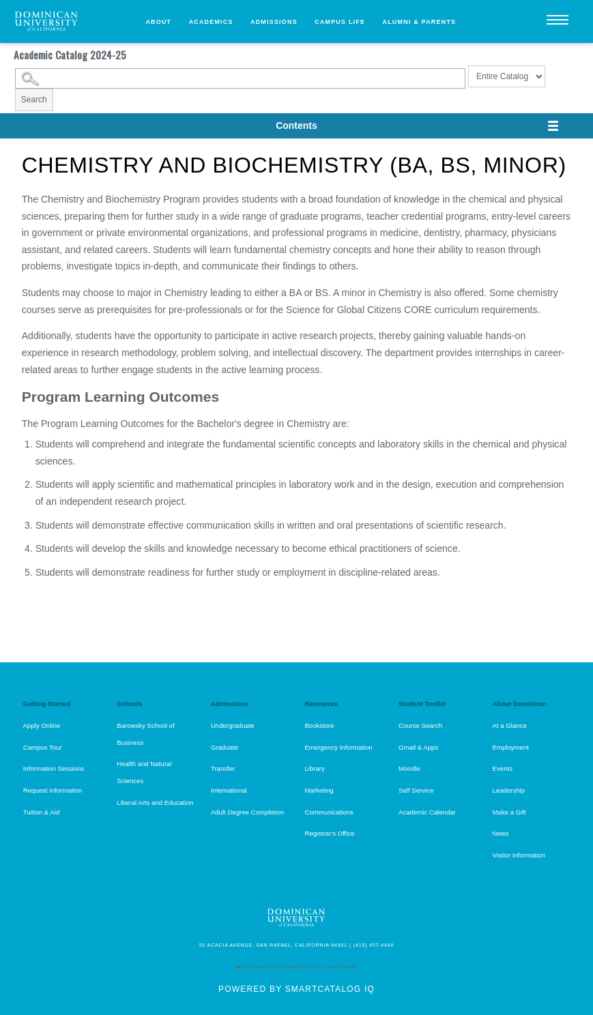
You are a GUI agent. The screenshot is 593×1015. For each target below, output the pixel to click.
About (158, 21)
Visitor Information (519, 855)
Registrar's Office (329, 833)
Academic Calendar (427, 812)
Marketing (318, 790)
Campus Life (340, 21)
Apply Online (41, 725)
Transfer (223, 768)
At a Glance (510, 725)
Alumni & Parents (420, 21)
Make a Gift (509, 812)
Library (314, 768)
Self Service (416, 790)
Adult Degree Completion (247, 812)
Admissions (274, 21)
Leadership (509, 790)
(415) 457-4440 (373, 945)
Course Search (420, 725)
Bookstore (319, 725)
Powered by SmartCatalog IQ (296, 989)
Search (34, 99)
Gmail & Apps (418, 747)
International (229, 790)
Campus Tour (42, 747)
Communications (328, 812)
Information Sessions (54, 768)
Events (502, 768)
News (501, 833)
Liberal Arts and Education (155, 802)
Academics (211, 21)
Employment (511, 747)
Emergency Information (338, 747)
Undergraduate (233, 725)
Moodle (409, 768)
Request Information (52, 790)
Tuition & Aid (41, 812)
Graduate (224, 747)
